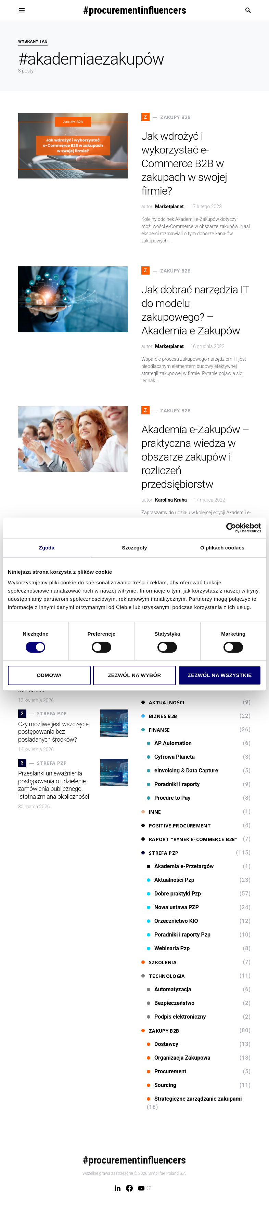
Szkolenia (159, 962)
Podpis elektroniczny (176, 1016)
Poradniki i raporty (173, 784)
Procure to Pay (169, 798)
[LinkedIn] (117, 1188)
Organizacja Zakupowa (178, 1057)
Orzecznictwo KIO (172, 921)
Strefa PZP (160, 853)
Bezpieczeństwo (170, 1003)
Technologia (163, 976)
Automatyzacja (169, 989)
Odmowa (49, 675)
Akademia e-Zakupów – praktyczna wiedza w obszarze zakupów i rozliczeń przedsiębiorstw (195, 457)
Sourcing (161, 1085)
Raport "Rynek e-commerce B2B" (189, 839)
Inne (151, 812)
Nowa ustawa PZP (173, 907)
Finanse (155, 730)
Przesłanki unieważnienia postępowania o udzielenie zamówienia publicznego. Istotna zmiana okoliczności (53, 785)
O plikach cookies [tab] (222, 547)
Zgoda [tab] (47, 547)
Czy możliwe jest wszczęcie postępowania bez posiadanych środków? (53, 731)
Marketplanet (169, 206)
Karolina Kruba (171, 500)
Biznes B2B (159, 716)
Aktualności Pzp (170, 880)
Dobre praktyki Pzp (174, 893)
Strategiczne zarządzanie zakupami (194, 1099)
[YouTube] (145, 1188)
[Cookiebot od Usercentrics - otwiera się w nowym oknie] (231, 527)
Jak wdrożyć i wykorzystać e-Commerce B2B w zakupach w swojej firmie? (184, 163)
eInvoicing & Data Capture (182, 770)
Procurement (167, 1071)
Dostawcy (162, 1044)
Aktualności (162, 702)
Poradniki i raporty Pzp (178, 934)
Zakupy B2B (160, 1030)
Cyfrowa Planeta (171, 757)
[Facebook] (129, 1188)
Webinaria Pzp (168, 948)
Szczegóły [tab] (134, 547)
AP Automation (169, 743)
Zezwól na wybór (134, 675)
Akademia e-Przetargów (180, 866)
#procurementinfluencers (134, 10)
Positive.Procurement (176, 825)
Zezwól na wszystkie (220, 675)
